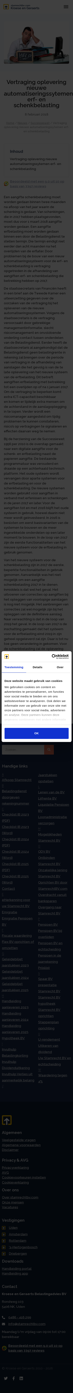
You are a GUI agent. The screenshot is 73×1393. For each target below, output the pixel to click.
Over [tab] (60, 667)
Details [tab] (37, 667)
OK (36, 733)
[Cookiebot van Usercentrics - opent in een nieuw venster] (52, 656)
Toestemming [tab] (13, 667)
